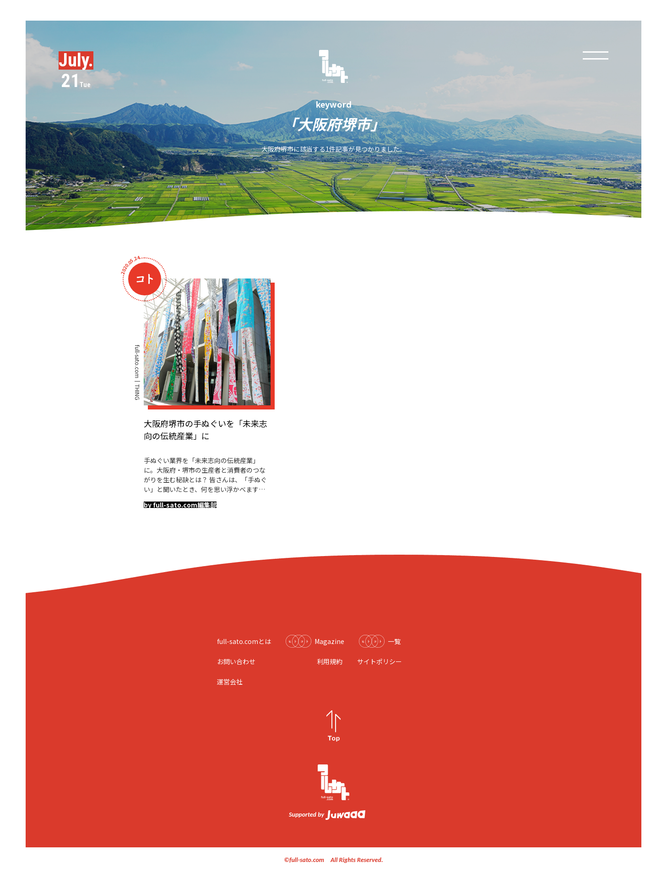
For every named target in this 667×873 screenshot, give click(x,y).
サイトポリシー (379, 661)
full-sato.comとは (244, 641)
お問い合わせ (236, 661)
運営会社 (230, 681)
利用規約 (329, 661)
